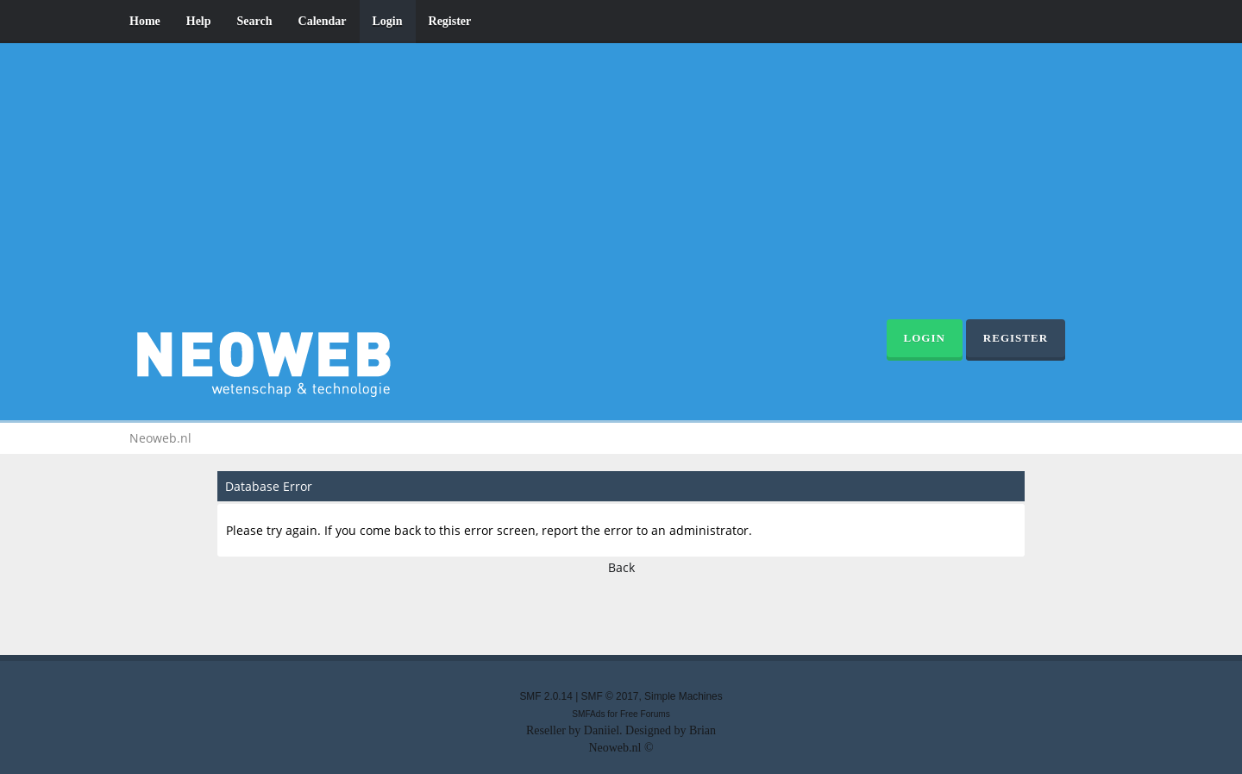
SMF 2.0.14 (545, 696)
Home (144, 21)
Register (450, 21)
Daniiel (601, 730)
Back (621, 567)
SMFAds (588, 714)
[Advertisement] (621, 190)
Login (388, 21)
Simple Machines (683, 696)
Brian (702, 730)
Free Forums (645, 714)
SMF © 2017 (610, 696)
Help (198, 21)
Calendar (322, 21)
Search (255, 21)
